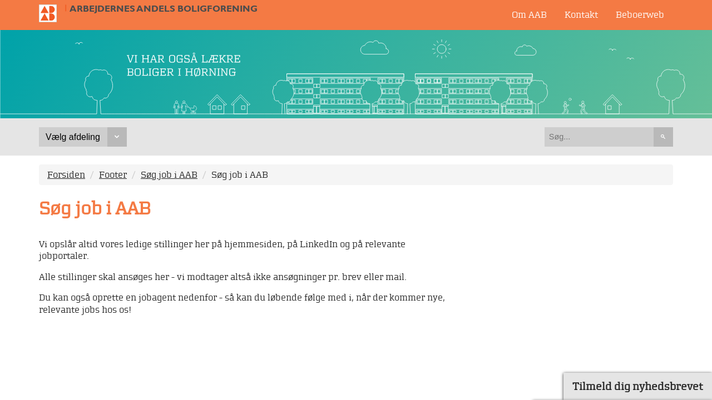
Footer (113, 174)
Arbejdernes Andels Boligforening (164, 8)
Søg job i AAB (169, 174)
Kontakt (581, 14)
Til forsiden (52, 13)
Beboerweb (640, 14)
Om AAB (529, 14)
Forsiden (66, 174)
